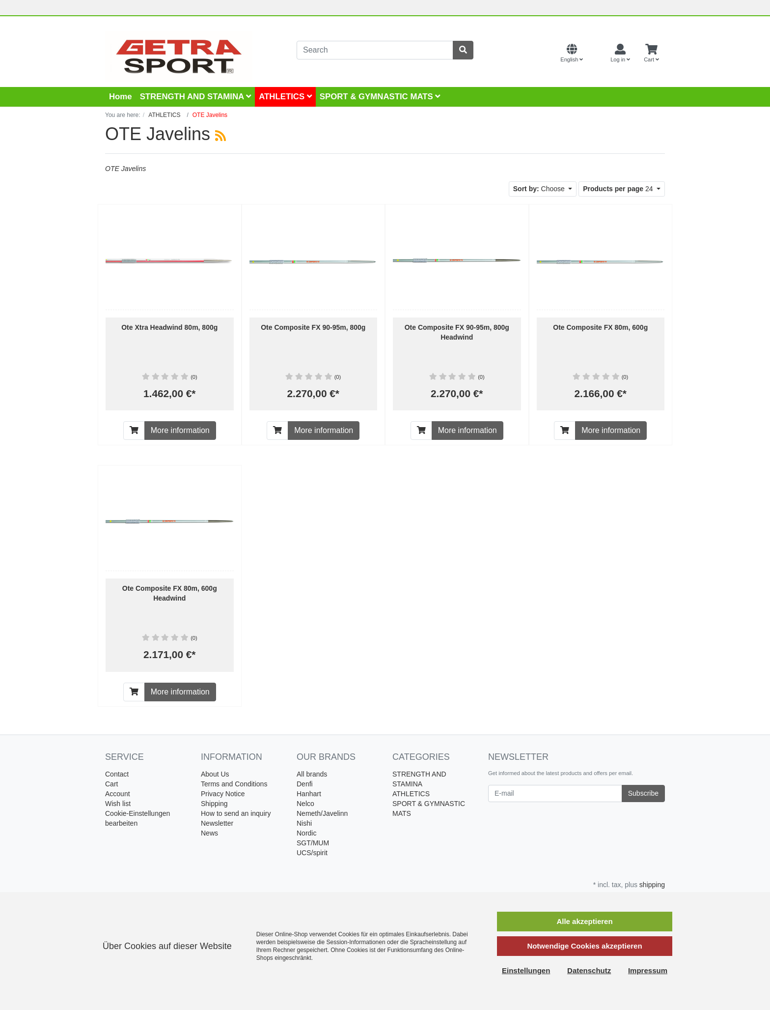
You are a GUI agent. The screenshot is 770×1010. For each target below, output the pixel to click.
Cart (111, 784)
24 (619, 189)
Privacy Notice (223, 794)
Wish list (118, 804)
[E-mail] (555, 793)
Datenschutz (589, 970)
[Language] (571, 53)
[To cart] (134, 430)
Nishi (304, 823)
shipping (652, 885)
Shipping (214, 804)
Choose (540, 189)
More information (180, 430)
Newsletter (217, 823)
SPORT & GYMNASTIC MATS (380, 96)
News (209, 833)
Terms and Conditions (234, 784)
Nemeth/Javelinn (322, 813)
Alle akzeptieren (584, 921)
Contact (117, 774)
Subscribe (643, 793)
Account (117, 794)
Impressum (647, 970)
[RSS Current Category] (220, 136)
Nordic (306, 833)
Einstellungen (526, 970)
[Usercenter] (620, 53)
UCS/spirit (312, 853)
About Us (215, 774)
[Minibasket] (651, 53)
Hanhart (309, 794)
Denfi (305, 784)
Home (120, 96)
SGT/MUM (313, 843)
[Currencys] (597, 54)
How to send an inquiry (236, 813)
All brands (312, 774)
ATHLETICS (285, 96)
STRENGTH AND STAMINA (195, 96)
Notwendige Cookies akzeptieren (584, 946)
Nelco (305, 804)
